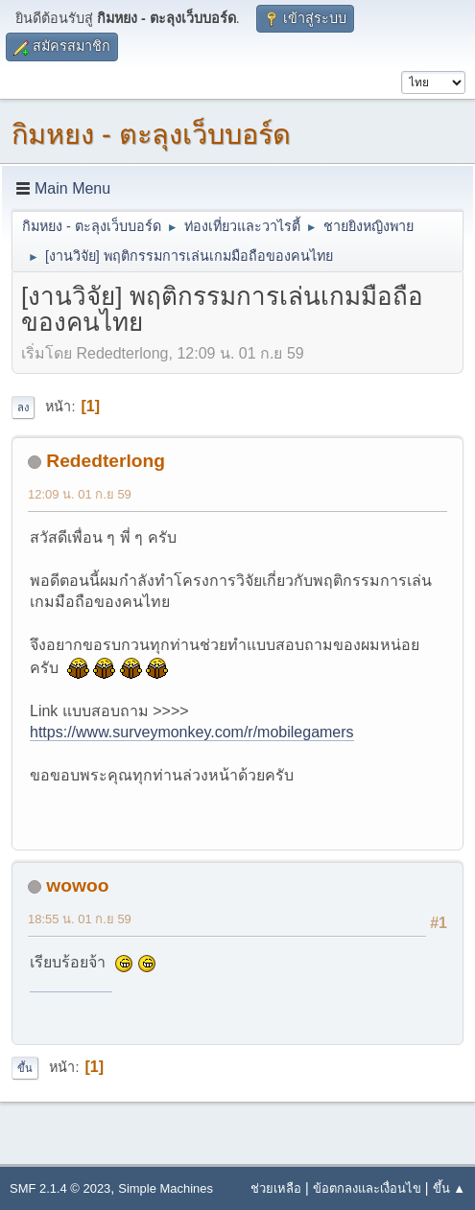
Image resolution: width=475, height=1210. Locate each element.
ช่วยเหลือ (275, 1188)
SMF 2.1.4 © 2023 (60, 1188)
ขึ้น (25, 1068)
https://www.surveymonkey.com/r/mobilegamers (192, 732)
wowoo (77, 885)
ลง (23, 407)
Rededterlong (105, 461)
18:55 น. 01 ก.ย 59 (79, 919)
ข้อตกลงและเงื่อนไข (367, 1188)
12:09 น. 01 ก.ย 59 (79, 494)
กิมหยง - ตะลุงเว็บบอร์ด (151, 134)
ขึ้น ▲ (449, 1188)
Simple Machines (165, 1188)
